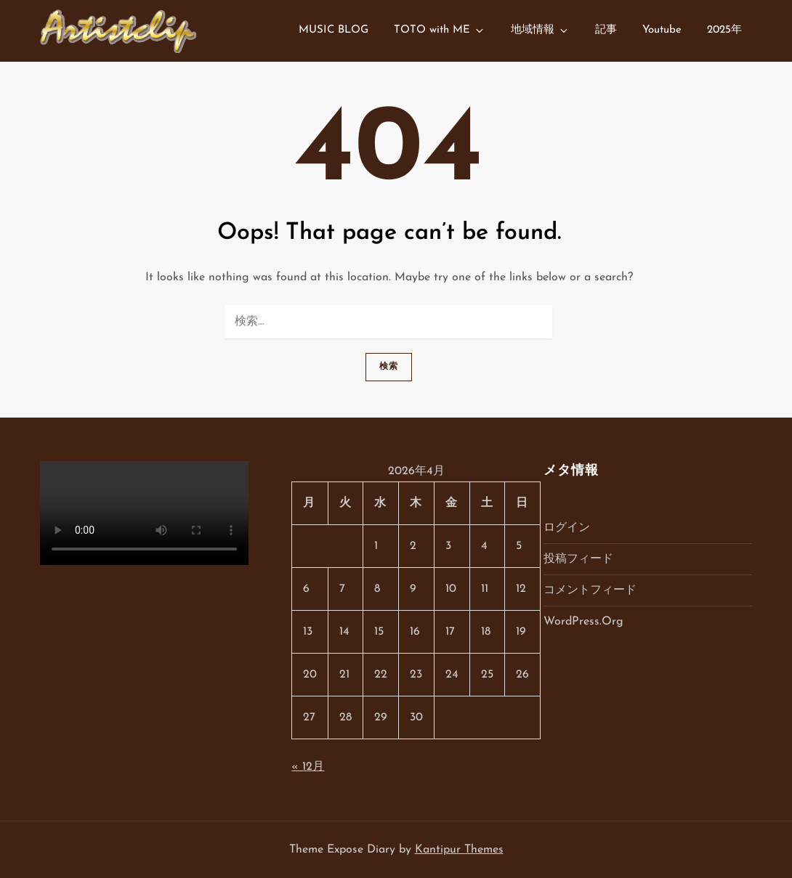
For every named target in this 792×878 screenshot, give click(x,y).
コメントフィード (590, 590)
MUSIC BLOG (333, 30)
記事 (606, 30)
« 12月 (307, 767)
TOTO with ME (439, 30)
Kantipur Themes (459, 849)
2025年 (724, 30)
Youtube (662, 30)
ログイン (567, 528)
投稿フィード (578, 559)
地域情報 (540, 30)
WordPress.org (583, 621)
